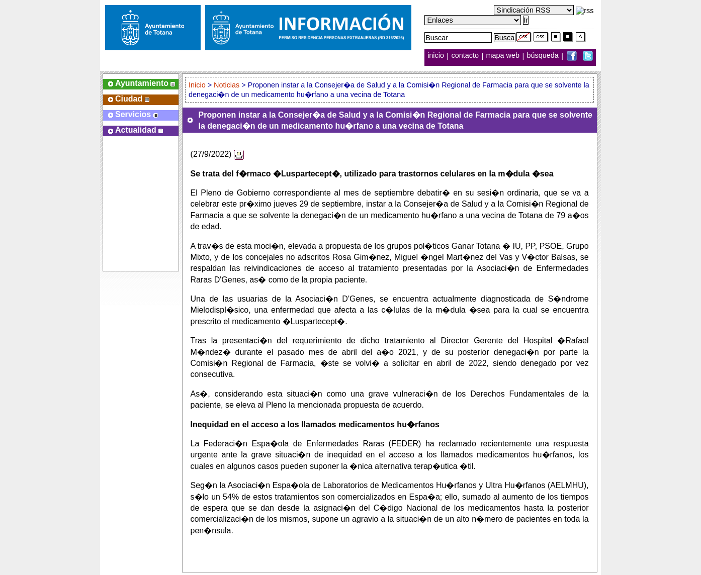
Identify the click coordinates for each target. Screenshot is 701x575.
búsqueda (544, 56)
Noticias (226, 85)
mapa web (503, 56)
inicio (436, 56)
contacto (465, 56)
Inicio (198, 85)
